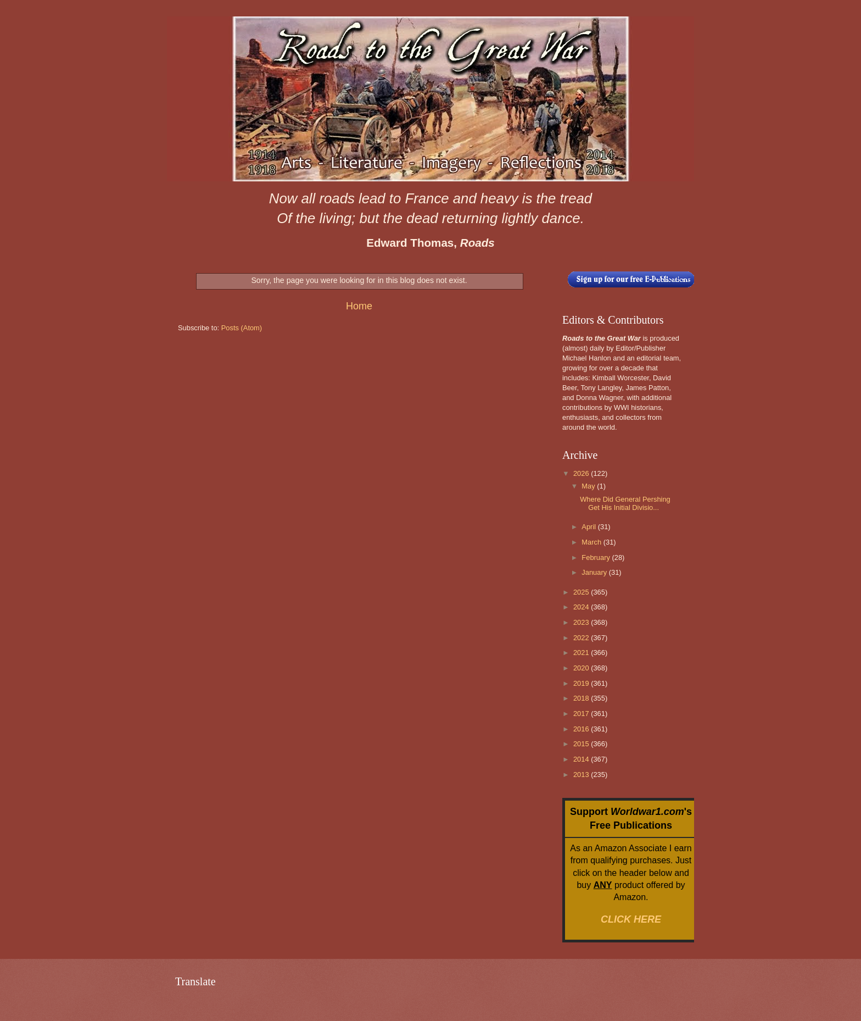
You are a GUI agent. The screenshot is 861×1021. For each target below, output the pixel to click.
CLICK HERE (631, 919)
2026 (582, 473)
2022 (582, 638)
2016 (582, 729)
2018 (582, 698)
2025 (582, 592)
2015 (582, 744)
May (589, 486)
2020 (582, 668)
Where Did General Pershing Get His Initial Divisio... (625, 503)
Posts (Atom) (241, 328)
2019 (582, 683)
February (597, 557)
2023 (582, 622)
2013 (582, 774)
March (592, 542)
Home (359, 306)
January (595, 572)
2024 (582, 607)
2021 (582, 652)
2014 (582, 759)
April (589, 527)
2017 (582, 713)
